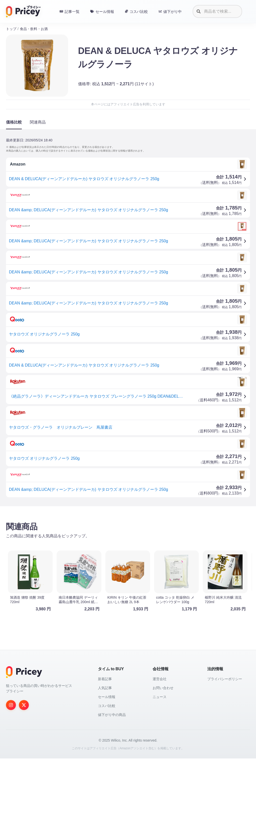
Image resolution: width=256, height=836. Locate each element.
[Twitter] (24, 783)
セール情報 (106, 774)
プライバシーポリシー (224, 756)
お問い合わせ (163, 765)
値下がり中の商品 (112, 792)
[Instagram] (11, 783)
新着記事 (105, 756)
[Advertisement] (128, 549)
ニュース (160, 774)
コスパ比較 (106, 783)
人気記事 (105, 765)
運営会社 (160, 756)
